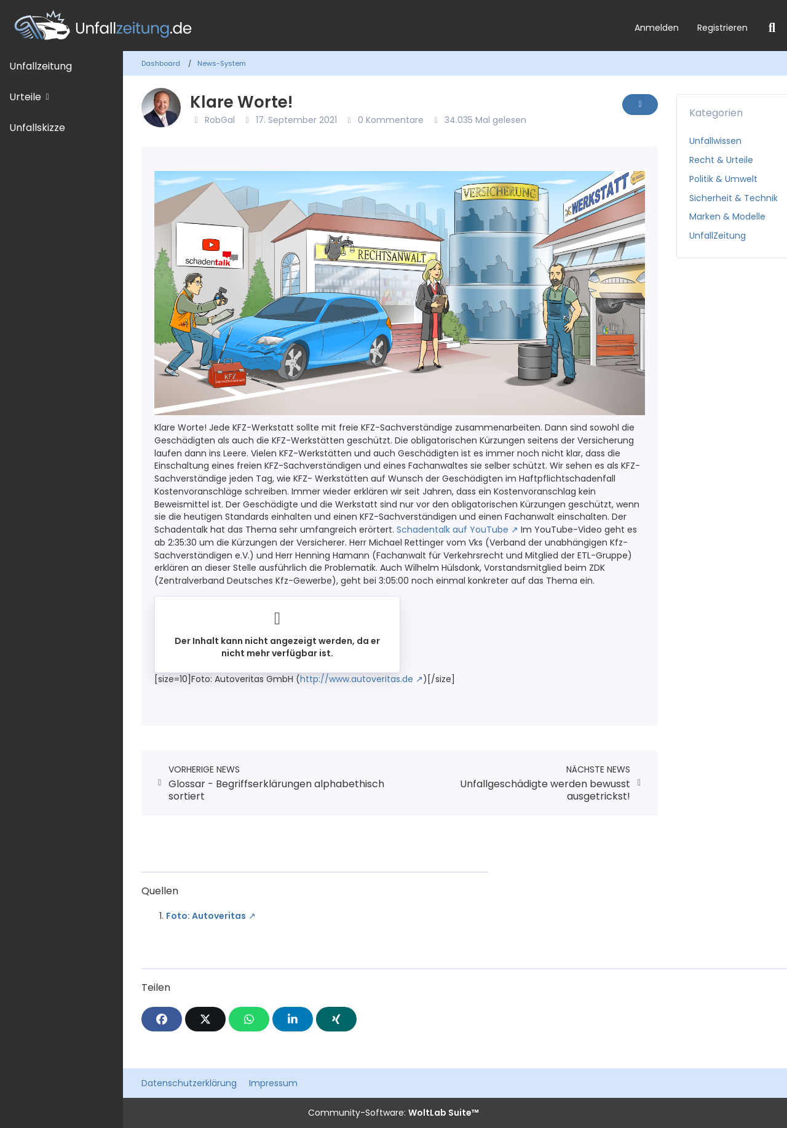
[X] (205, 1019)
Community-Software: (393, 1112)
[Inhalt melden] (640, 104)
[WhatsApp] (249, 1019)
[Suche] (772, 27)
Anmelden (657, 28)
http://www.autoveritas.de (356, 679)
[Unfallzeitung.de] (312, 25)
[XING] (336, 1019)
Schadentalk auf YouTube (452, 529)
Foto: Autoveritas (206, 916)
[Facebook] (161, 1019)
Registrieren (722, 28)
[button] (292, 1019)
